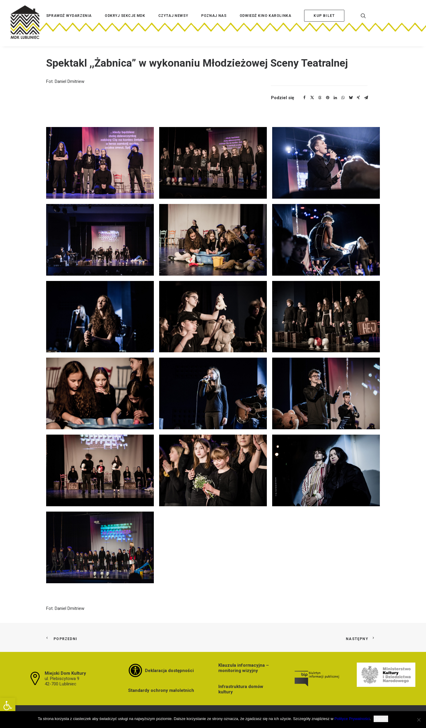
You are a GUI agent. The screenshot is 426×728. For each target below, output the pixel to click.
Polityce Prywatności (352, 718)
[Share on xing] (358, 98)
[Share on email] (365, 98)
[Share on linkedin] (335, 98)
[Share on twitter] (312, 98)
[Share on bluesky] (350, 98)
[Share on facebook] (304, 98)
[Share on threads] (319, 98)
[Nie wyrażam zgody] (419, 720)
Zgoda (380, 718)
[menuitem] (69, 24)
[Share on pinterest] (327, 98)
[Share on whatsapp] (342, 98)
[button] (7, 705)
